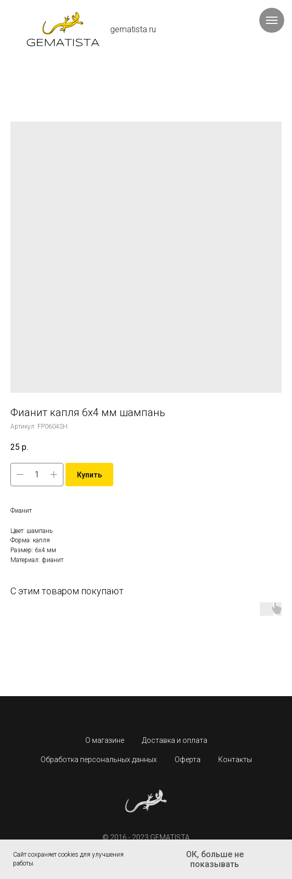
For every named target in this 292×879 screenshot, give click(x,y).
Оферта (188, 759)
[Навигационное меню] (271, 20)
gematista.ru (133, 29)
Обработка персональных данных (99, 759)
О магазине (104, 740)
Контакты (235, 759)
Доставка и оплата (174, 740)
